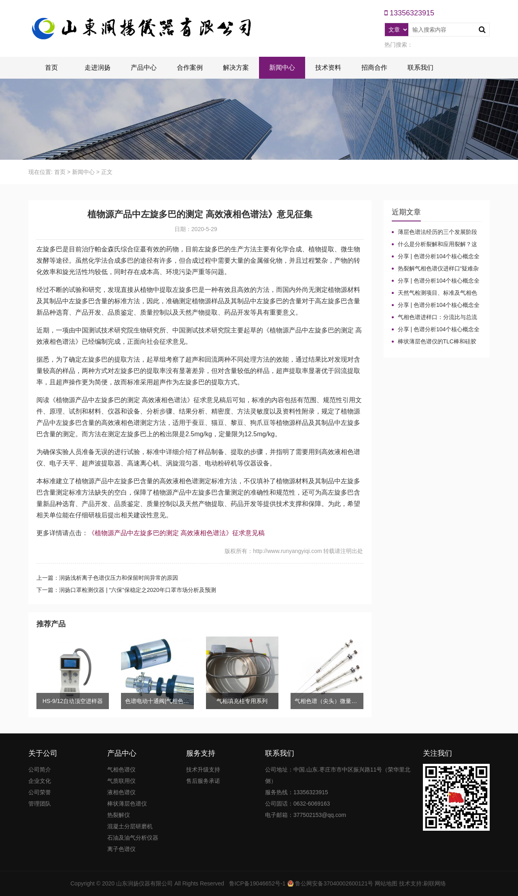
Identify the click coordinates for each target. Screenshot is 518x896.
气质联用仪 (121, 781)
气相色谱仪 (121, 769)
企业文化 (39, 781)
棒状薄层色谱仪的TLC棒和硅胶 (437, 341)
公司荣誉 (39, 792)
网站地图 (386, 883)
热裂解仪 (118, 815)
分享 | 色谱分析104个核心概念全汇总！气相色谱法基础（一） (436, 329)
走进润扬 (97, 67)
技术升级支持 (203, 769)
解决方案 (236, 67)
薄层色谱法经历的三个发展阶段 (437, 232)
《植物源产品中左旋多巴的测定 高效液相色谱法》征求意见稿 (176, 532)
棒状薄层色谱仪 (127, 803)
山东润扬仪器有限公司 (144, 883)
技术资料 (328, 67)
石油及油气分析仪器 (132, 837)
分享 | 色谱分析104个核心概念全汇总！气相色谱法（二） (436, 305)
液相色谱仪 (121, 792)
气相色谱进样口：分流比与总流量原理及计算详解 (434, 317)
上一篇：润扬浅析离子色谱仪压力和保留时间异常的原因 (107, 577)
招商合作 (374, 67)
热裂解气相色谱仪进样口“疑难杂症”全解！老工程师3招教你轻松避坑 (437, 268)
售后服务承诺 (203, 781)
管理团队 (39, 803)
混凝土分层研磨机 (130, 826)
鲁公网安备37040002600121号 (334, 883)
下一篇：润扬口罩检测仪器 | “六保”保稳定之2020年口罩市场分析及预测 (126, 590)
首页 (51, 67)
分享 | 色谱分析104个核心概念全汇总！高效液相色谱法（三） (436, 281)
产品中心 (144, 67)
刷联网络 (434, 883)
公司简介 (39, 769)
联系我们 (420, 67)
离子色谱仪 (121, 849)
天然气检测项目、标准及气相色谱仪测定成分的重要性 (434, 293)
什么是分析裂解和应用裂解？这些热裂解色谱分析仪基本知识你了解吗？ (434, 244)
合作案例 (190, 67)
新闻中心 (282, 67)
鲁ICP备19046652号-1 (257, 883)
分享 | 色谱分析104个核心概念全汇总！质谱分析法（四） (436, 256)
